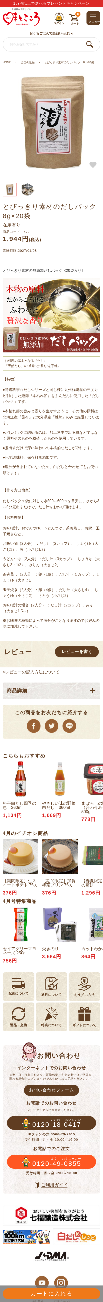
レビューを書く (77, 651)
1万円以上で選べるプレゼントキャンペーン (51, 3)
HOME (7, 62)
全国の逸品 (28, 62)
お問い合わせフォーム (51, 1090)
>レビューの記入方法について (31, 672)
